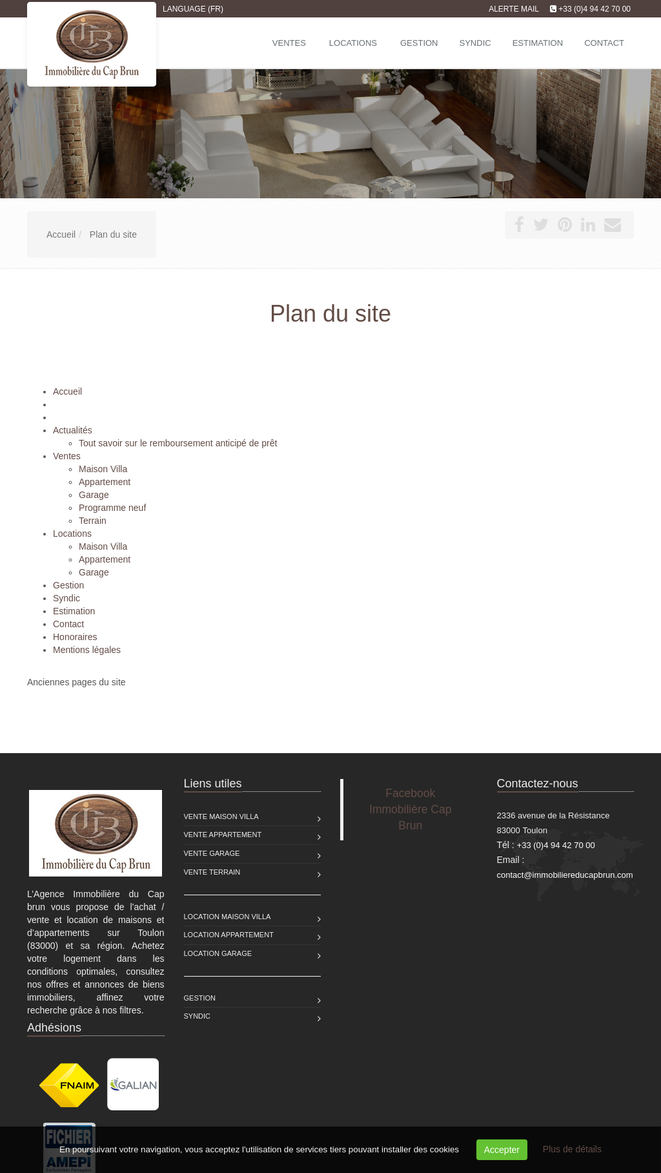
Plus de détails (572, 1149)
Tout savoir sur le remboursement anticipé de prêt (178, 443)
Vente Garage (212, 853)
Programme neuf (112, 508)
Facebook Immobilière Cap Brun (410, 809)
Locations (353, 43)
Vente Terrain (212, 872)
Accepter (502, 1150)
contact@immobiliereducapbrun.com (565, 875)
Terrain (93, 520)
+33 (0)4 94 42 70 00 (594, 9)
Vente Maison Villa (221, 816)
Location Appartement (229, 935)
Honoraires (75, 637)
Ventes (289, 43)
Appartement (104, 482)
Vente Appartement (223, 834)
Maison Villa (103, 469)
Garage (94, 495)
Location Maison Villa (227, 916)
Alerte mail (514, 9)
